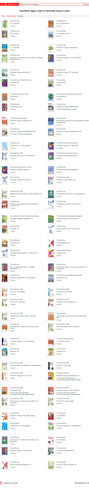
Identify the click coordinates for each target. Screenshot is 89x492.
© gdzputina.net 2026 (9, 483)
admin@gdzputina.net (82, 483)
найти (86, 4)
